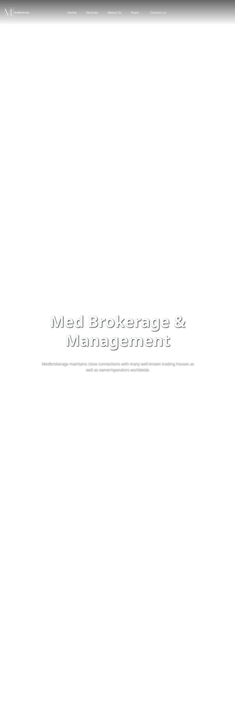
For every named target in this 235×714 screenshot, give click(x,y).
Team (135, 12)
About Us (114, 12)
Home (72, 12)
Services (92, 12)
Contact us (158, 12)
